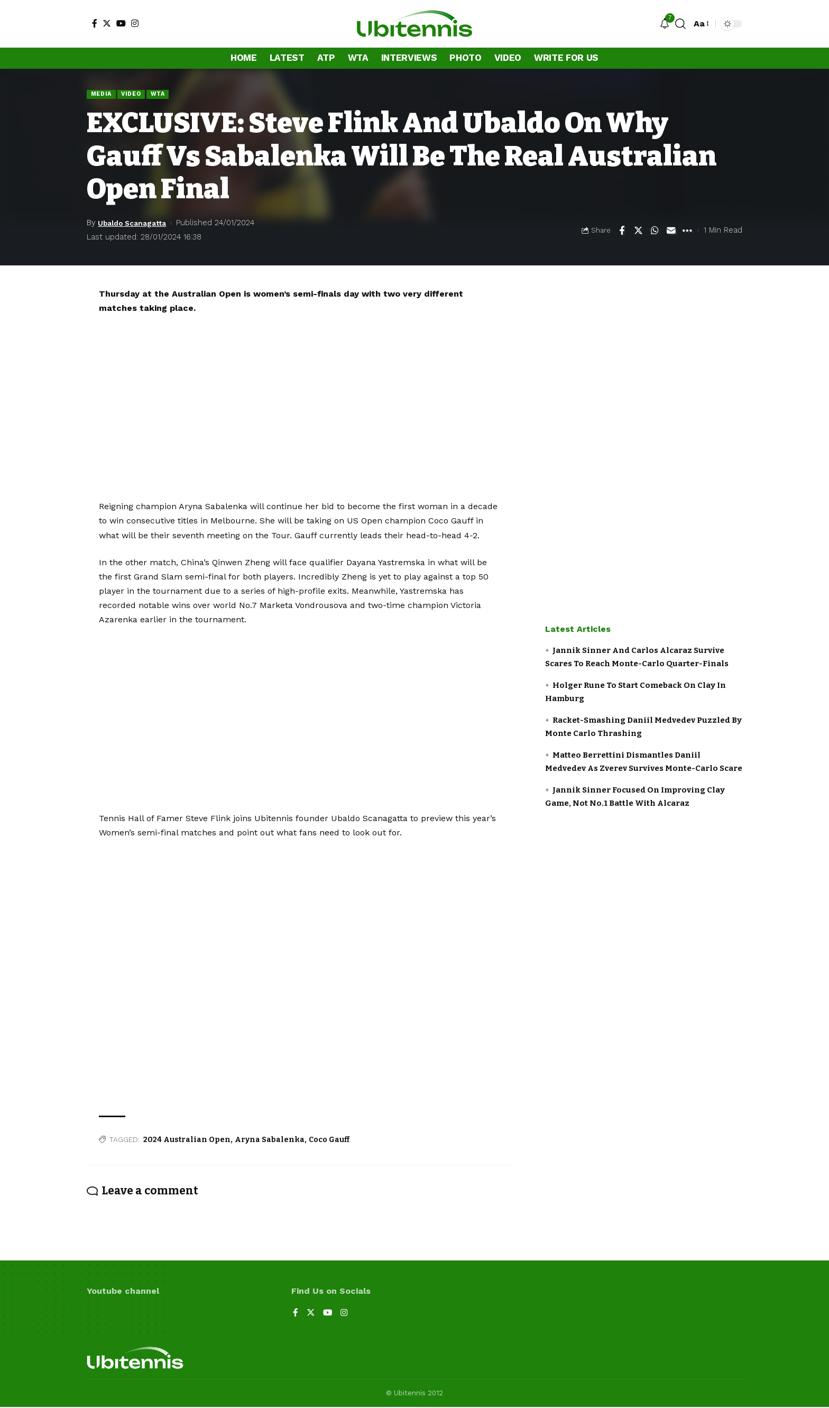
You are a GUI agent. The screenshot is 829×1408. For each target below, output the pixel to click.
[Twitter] (107, 23)
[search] (680, 24)
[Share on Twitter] (638, 231)
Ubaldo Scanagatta (136, 223)
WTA (162, 94)
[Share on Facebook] (621, 231)
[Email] (671, 231)
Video (134, 94)
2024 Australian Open (187, 1140)
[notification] (664, 24)
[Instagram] (134, 23)
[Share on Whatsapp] (654, 231)
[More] (687, 231)
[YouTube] (121, 23)
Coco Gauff (329, 1140)
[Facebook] (94, 23)
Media (102, 94)
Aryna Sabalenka (270, 1140)
